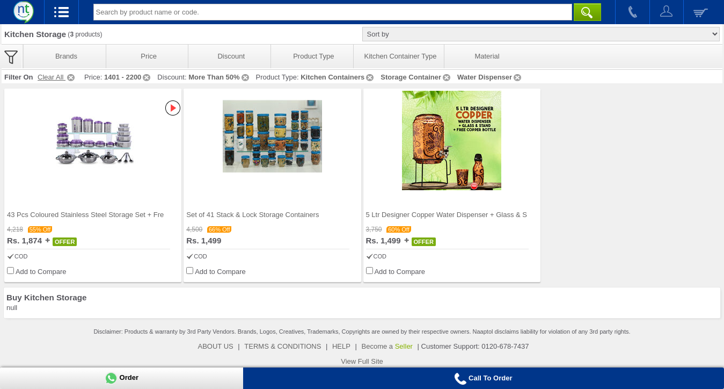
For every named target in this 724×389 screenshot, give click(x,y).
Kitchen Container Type (400, 56)
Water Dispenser (490, 77)
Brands (66, 56)
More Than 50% (219, 77)
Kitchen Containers (338, 77)
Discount (231, 56)
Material (486, 56)
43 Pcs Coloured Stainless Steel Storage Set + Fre (85, 215)
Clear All (57, 77)
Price (149, 56)
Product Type (313, 56)
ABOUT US (215, 346)
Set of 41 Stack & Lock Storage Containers (252, 215)
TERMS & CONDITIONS (282, 346)
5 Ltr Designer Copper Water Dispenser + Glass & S (446, 215)
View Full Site (362, 361)
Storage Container (416, 77)
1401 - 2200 (128, 77)
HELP (341, 346)
